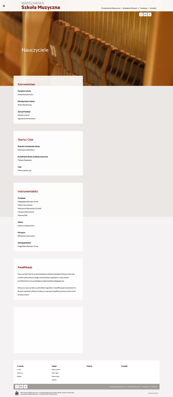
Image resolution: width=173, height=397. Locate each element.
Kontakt (153, 8)
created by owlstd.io (153, 393)
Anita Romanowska (25, 94)
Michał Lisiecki (24, 115)
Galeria (89, 366)
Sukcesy (20, 373)
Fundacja (143, 8)
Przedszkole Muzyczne (110, 8)
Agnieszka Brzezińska (26, 118)
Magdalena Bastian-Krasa (28, 201)
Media (19, 376)
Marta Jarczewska (25, 205)
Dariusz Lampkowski (26, 225)
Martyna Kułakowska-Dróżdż (29, 208)
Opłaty (54, 380)
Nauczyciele (56, 369)
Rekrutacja (55, 376)
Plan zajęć (55, 373)
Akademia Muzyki (130, 8)
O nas (19, 369)
